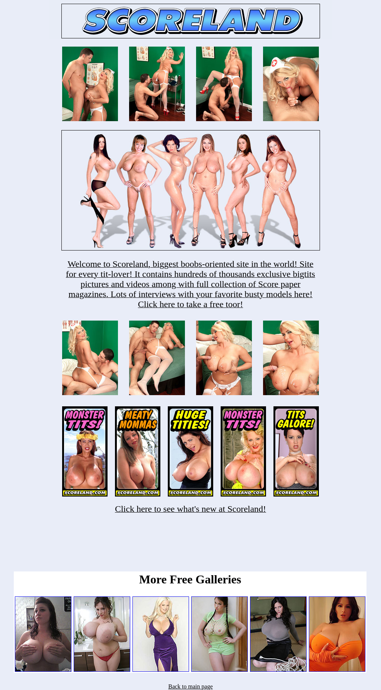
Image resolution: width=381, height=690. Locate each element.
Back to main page (190, 686)
